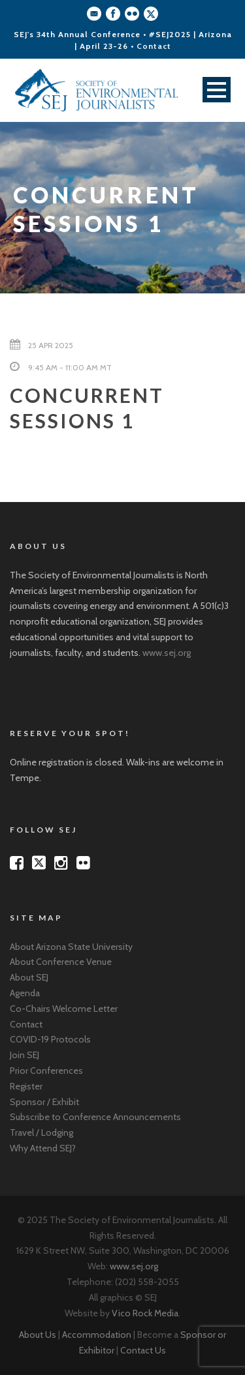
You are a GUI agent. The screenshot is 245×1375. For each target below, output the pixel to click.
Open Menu (217, 89)
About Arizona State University (71, 947)
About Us (37, 1334)
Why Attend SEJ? (43, 1148)
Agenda (25, 993)
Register (26, 1086)
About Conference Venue (61, 962)
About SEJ (29, 977)
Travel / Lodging (41, 1132)
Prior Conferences (46, 1070)
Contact (154, 46)
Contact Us (143, 1350)
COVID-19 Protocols (50, 1039)
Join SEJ (24, 1055)
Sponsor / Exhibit (44, 1102)
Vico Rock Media (145, 1313)
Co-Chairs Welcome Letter (64, 1008)
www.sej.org (166, 652)
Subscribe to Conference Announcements (95, 1117)
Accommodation (96, 1334)
